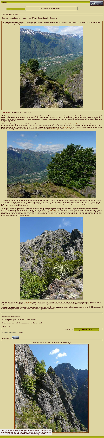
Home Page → (6, 338)
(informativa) (35, 434)
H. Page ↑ (10, 9)
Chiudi (43, 434)
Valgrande (6, 2)
